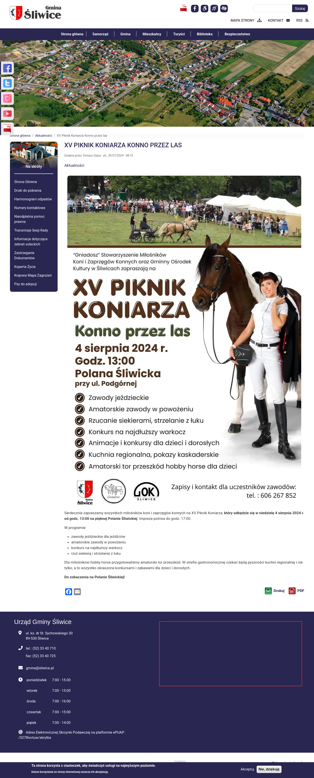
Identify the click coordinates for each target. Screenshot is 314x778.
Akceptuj (247, 769)
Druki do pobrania (27, 190)
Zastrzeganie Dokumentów (24, 255)
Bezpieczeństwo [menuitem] (237, 34)
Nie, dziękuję (269, 769)
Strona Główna (25, 182)
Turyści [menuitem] (179, 34)
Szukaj (300, 8)
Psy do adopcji (25, 284)
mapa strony (246, 20)
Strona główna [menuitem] (72, 34)
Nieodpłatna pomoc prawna (29, 219)
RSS (302, 20)
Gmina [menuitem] (125, 34)
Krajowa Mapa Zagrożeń (33, 275)
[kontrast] (224, 8)
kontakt (279, 20)
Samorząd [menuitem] (100, 34)
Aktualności (43, 136)
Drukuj (279, 590)
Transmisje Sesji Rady (31, 230)
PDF (300, 590)
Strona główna (20, 136)
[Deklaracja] (204, 8)
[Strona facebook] (195, 8)
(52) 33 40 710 (44, 648)
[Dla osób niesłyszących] (214, 8)
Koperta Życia (25, 267)
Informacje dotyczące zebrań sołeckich (30, 241)
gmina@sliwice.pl (40, 668)
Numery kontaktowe (29, 208)
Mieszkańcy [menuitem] (151, 34)
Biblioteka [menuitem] (204, 34)
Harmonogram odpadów (33, 199)
